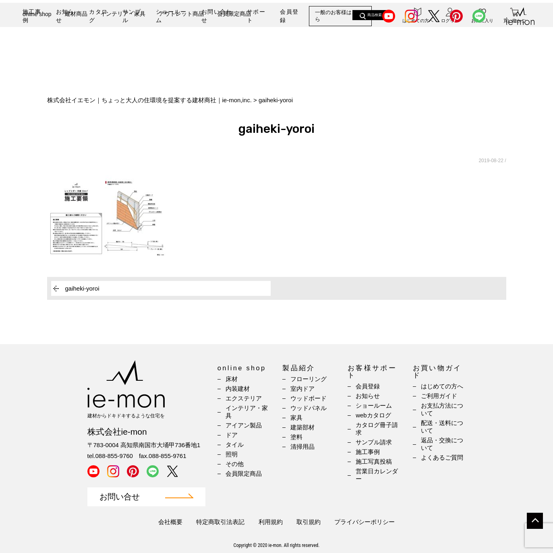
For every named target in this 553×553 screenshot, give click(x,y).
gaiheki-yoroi (82, 288)
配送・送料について (442, 426)
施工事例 (32, 15)
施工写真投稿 (374, 461)
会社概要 (170, 521)
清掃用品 (302, 446)
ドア (232, 434)
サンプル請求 (374, 442)
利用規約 (271, 521)
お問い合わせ (216, 15)
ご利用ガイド (439, 395)
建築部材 (302, 427)
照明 (232, 454)
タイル (235, 444)
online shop (37, 43)
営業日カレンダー (377, 475)
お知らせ (65, 15)
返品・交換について (442, 444)
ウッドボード (308, 398)
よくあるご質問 (442, 457)
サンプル (131, 15)
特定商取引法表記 (220, 521)
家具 (296, 417)
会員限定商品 (234, 43)
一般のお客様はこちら (338, 16)
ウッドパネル (308, 407)
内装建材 (238, 388)
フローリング (308, 379)
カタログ (98, 15)
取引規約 (308, 521)
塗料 (296, 436)
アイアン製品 (244, 425)
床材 (232, 379)
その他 (235, 463)
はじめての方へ (442, 386)
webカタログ (373, 415)
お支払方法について (442, 409)
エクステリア (244, 398)
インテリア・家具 (122, 43)
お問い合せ (119, 496)
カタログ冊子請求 (377, 428)
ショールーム (171, 15)
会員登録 (289, 15)
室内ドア (302, 388)
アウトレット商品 (181, 43)
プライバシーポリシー (364, 521)
